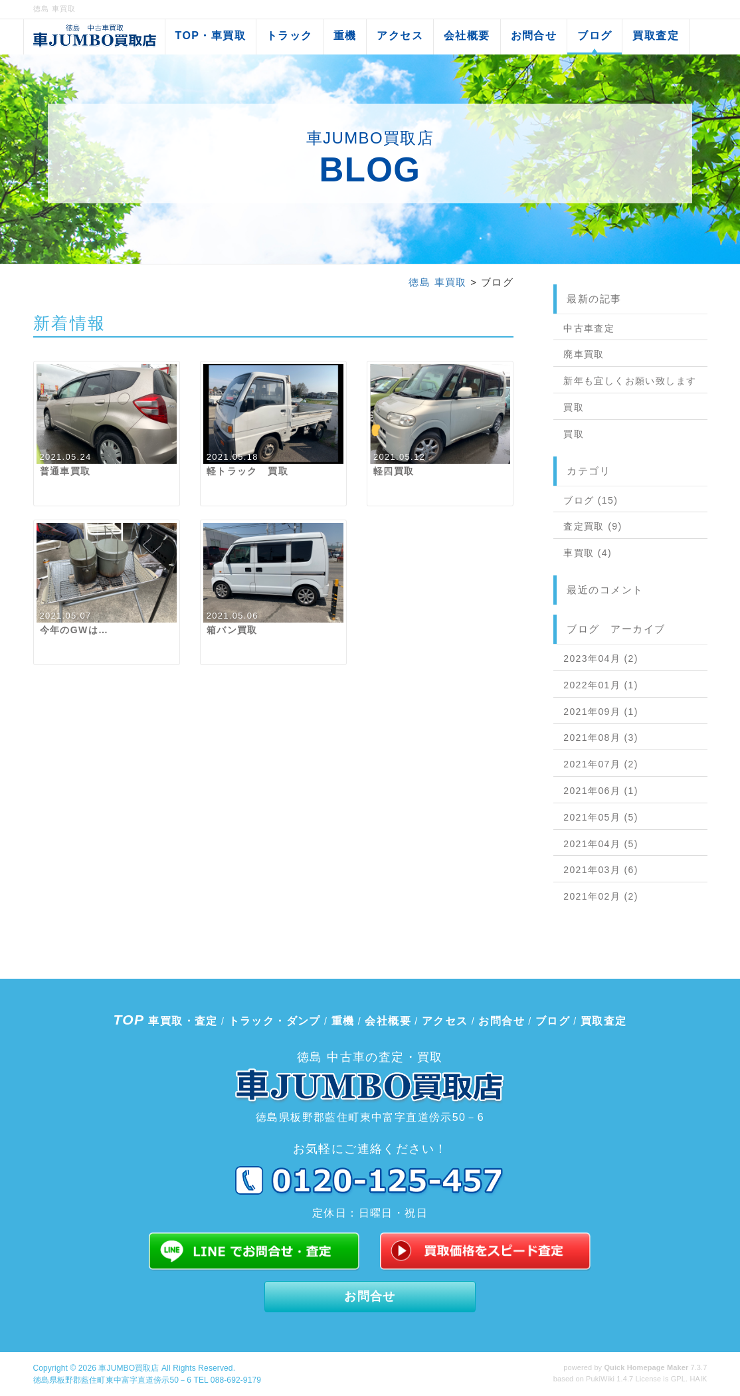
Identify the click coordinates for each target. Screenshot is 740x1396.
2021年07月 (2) (600, 764)
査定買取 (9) (592, 526)
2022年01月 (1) (600, 685)
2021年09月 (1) (600, 711)
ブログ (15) (590, 500)
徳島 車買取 (438, 282)
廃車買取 (583, 354)
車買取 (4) (587, 553)
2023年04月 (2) (600, 658)
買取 (573, 407)
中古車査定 (588, 328)
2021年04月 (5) (600, 844)
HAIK (698, 1379)
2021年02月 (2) (600, 896)
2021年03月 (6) (600, 869)
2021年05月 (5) (600, 817)
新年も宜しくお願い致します (629, 380)
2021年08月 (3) (600, 737)
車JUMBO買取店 (128, 1368)
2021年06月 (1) (600, 790)
